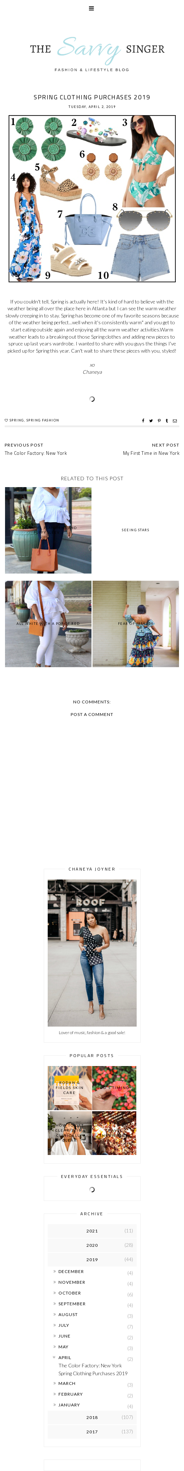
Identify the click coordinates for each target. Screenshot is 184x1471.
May (63, 1346)
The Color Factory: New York (90, 1365)
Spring (17, 420)
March (67, 1383)
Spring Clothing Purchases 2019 (93, 1373)
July (63, 1325)
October (69, 1293)
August (68, 1314)
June (64, 1336)
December (71, 1271)
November (71, 1282)
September (72, 1303)
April (64, 1357)
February (70, 1394)
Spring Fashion (43, 420)
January (69, 1405)
